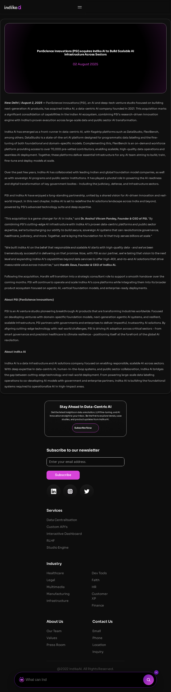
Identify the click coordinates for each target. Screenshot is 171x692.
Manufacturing (58, 594)
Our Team (54, 631)
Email (96, 631)
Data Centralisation (62, 520)
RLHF (51, 541)
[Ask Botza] (79, 679)
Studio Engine (58, 547)
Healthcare (55, 573)
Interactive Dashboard (64, 534)
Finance (98, 605)
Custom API (56, 527)
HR (94, 587)
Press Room (56, 645)
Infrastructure (58, 601)
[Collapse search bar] (156, 672)
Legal (51, 580)
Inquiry (98, 652)
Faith (96, 580)
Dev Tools (99, 573)
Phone (97, 638)
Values (52, 638)
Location (99, 645)
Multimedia (56, 587)
